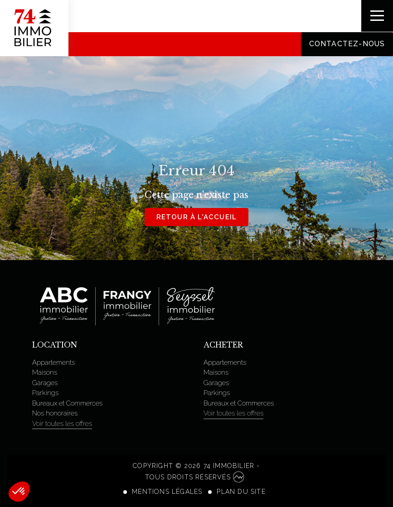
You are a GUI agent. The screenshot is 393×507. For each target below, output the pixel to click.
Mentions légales (167, 491)
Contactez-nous (346, 43)
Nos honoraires (55, 413)
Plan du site (241, 491)
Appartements (53, 362)
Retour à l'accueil (196, 217)
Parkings (45, 393)
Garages (45, 383)
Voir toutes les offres (62, 424)
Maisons (44, 372)
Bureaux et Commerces (67, 403)
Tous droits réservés (194, 477)
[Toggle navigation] (377, 16)
